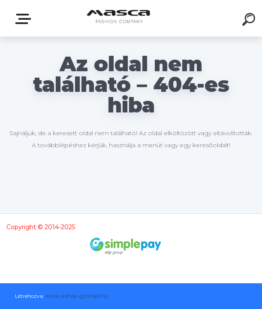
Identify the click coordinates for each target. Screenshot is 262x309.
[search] (250, 20)
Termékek (24, 19)
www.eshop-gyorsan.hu (76, 296)
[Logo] (118, 18)
